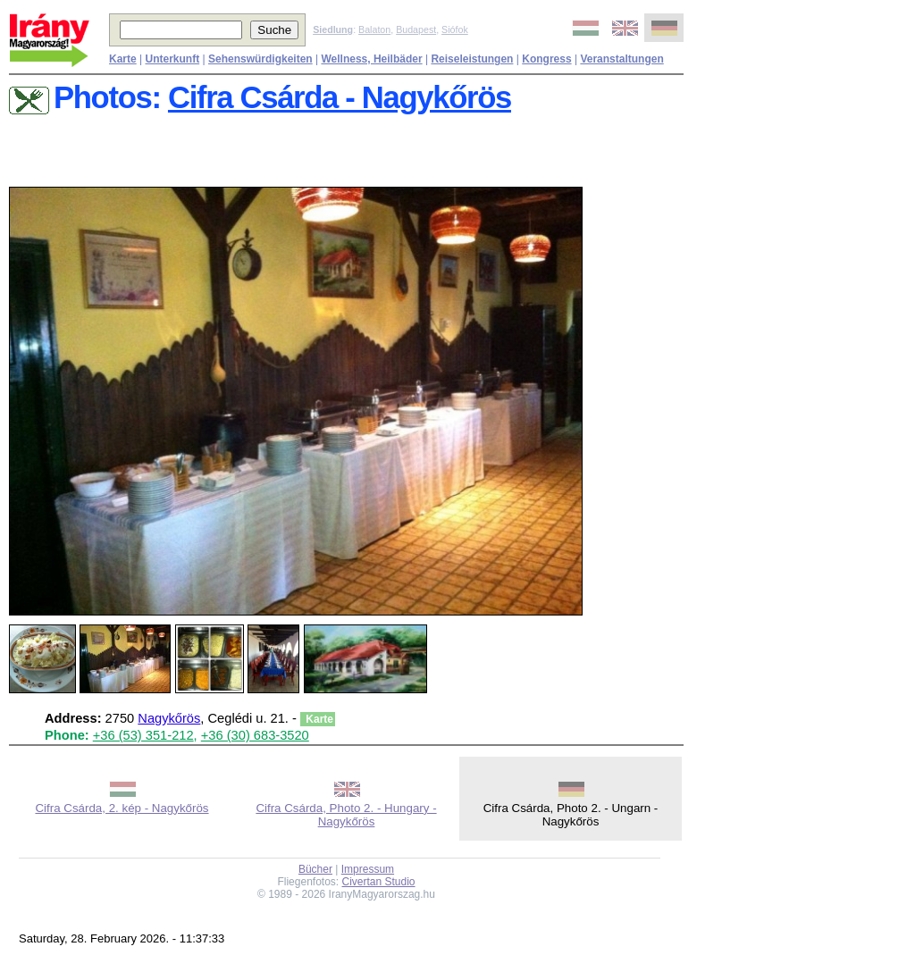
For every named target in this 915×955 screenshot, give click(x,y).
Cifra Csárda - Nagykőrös (339, 97)
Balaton (374, 29)
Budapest (416, 29)
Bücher (315, 869)
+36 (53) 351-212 (143, 735)
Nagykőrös (169, 718)
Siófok (454, 29)
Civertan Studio (379, 881)
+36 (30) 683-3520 (255, 735)
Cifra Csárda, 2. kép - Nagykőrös (121, 808)
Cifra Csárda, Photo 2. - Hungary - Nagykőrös (346, 814)
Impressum (367, 869)
